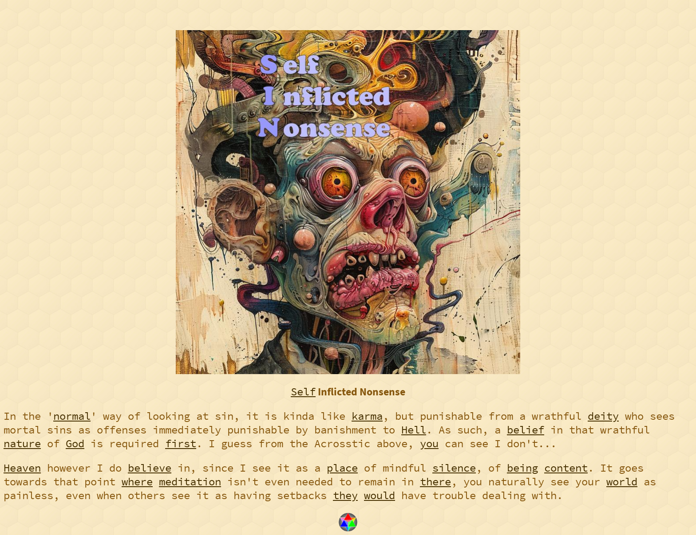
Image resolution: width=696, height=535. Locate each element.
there (435, 481)
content (566, 468)
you (429, 443)
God (75, 443)
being (522, 468)
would (379, 495)
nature (22, 443)
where (137, 481)
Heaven (22, 468)
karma (367, 416)
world (621, 481)
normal (72, 416)
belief (525, 430)
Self (303, 391)
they (345, 495)
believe (149, 468)
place (342, 468)
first (180, 443)
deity (603, 416)
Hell (413, 430)
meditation (190, 481)
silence (454, 468)
